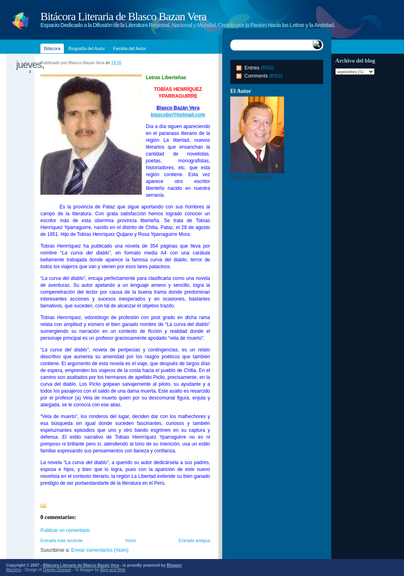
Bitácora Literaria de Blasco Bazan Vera (123, 16)
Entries (251, 68)
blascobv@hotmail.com (178, 115)
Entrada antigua (194, 540)
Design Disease (57, 570)
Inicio (131, 540)
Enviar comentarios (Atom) (99, 550)
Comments (256, 76)
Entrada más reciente (61, 540)
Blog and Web (113, 570)
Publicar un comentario (65, 530)
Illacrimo (13, 570)
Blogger (174, 565)
